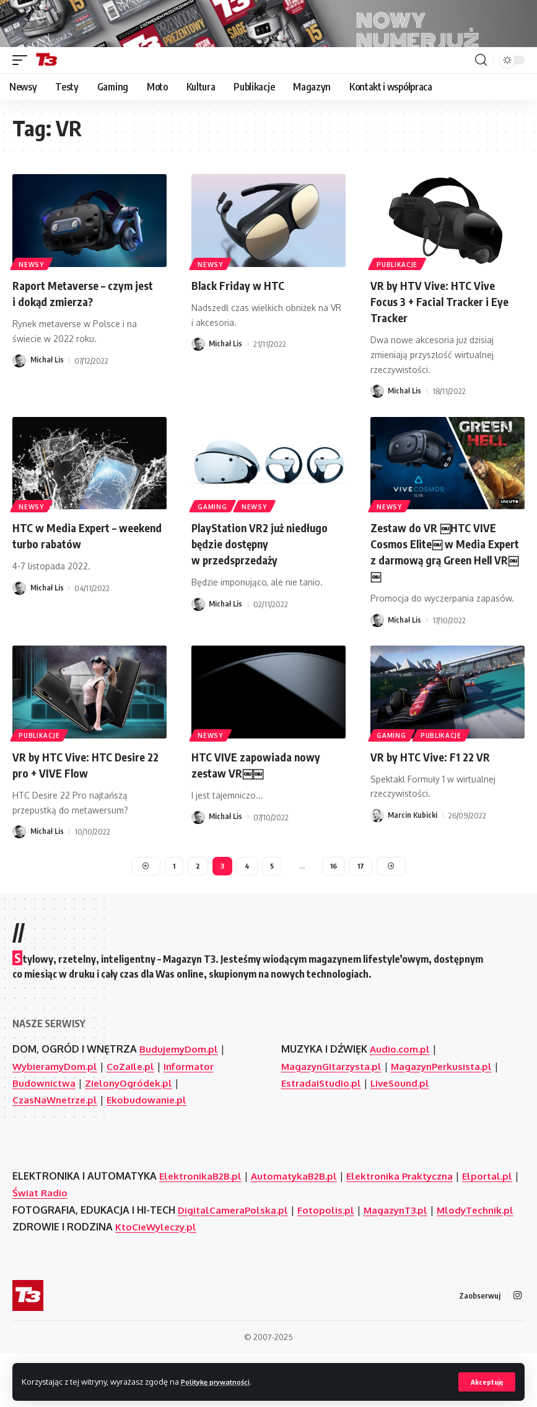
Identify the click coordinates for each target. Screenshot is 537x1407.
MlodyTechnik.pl (53, 1262)
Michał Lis (47, 394)
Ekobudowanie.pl (154, 1135)
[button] (485, 1382)
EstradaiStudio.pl (323, 1119)
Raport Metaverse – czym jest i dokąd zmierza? (79, 326)
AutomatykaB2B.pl (300, 1212)
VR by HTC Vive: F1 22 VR (435, 789)
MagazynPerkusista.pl (451, 1102)
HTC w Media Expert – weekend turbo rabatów (77, 568)
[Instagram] (517, 1348)
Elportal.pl (38, 1229)
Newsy (32, 296)
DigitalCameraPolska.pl (235, 1246)
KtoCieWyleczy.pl (158, 1279)
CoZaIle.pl (135, 1102)
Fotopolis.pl (330, 1246)
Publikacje (398, 296)
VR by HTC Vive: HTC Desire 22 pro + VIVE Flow (85, 797)
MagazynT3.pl (403, 1246)
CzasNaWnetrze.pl (57, 1135)
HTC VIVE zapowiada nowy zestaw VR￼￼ (262, 797)
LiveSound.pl (405, 1119)
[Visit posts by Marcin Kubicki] (377, 849)
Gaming (213, 539)
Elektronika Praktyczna (411, 1212)
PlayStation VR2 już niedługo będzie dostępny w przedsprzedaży (260, 576)
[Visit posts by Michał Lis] (19, 394)
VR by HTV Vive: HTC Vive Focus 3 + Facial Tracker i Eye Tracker (447, 334)
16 (334, 900)
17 (362, 900)
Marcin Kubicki (413, 849)
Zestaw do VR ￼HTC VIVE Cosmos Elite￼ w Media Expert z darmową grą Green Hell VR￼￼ (446, 584)
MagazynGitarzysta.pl (334, 1102)
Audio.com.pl (401, 1085)
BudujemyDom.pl (179, 1085)
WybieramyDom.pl (57, 1102)
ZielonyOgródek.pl (132, 1119)
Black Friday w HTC (242, 318)
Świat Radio (102, 1229)
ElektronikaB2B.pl (202, 1212)
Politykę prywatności (222, 1381)
